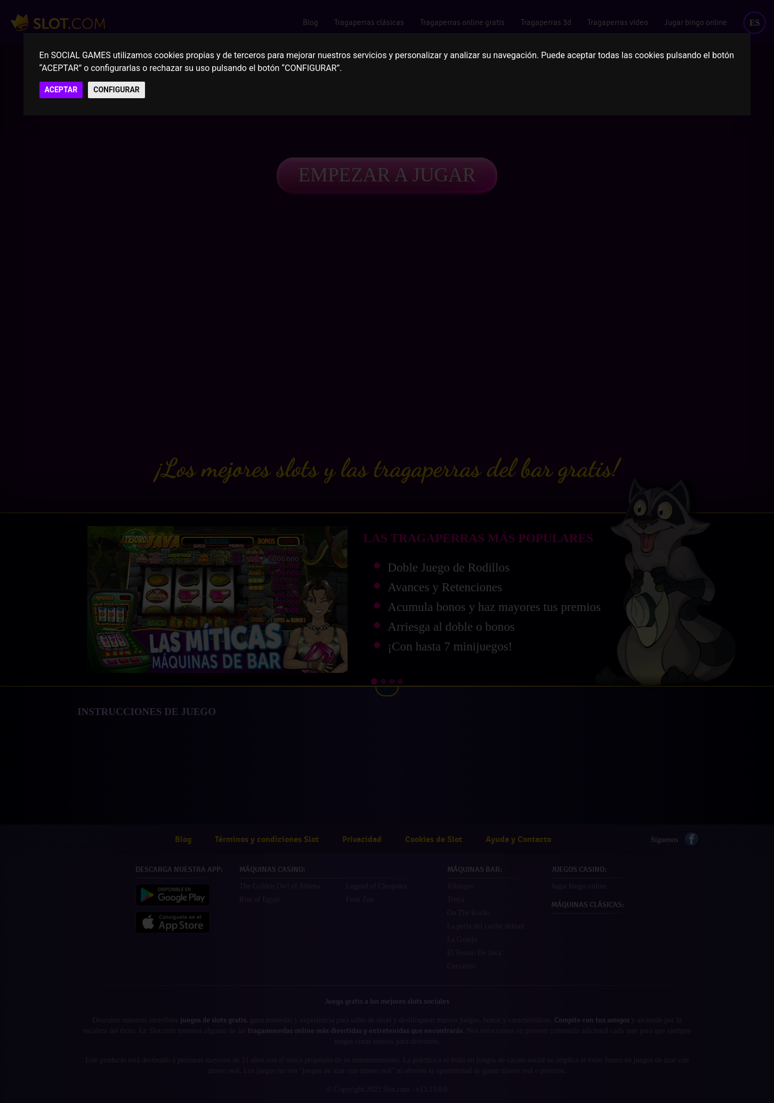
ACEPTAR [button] (61, 89)
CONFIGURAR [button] (116, 89)
